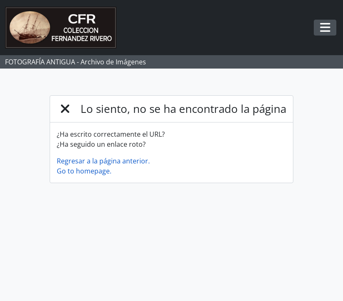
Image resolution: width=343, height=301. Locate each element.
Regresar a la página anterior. (103, 161)
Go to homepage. (84, 171)
